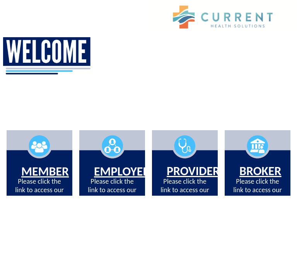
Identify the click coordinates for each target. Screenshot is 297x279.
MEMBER (45, 171)
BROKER (260, 171)
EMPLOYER (122, 171)
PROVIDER (193, 171)
